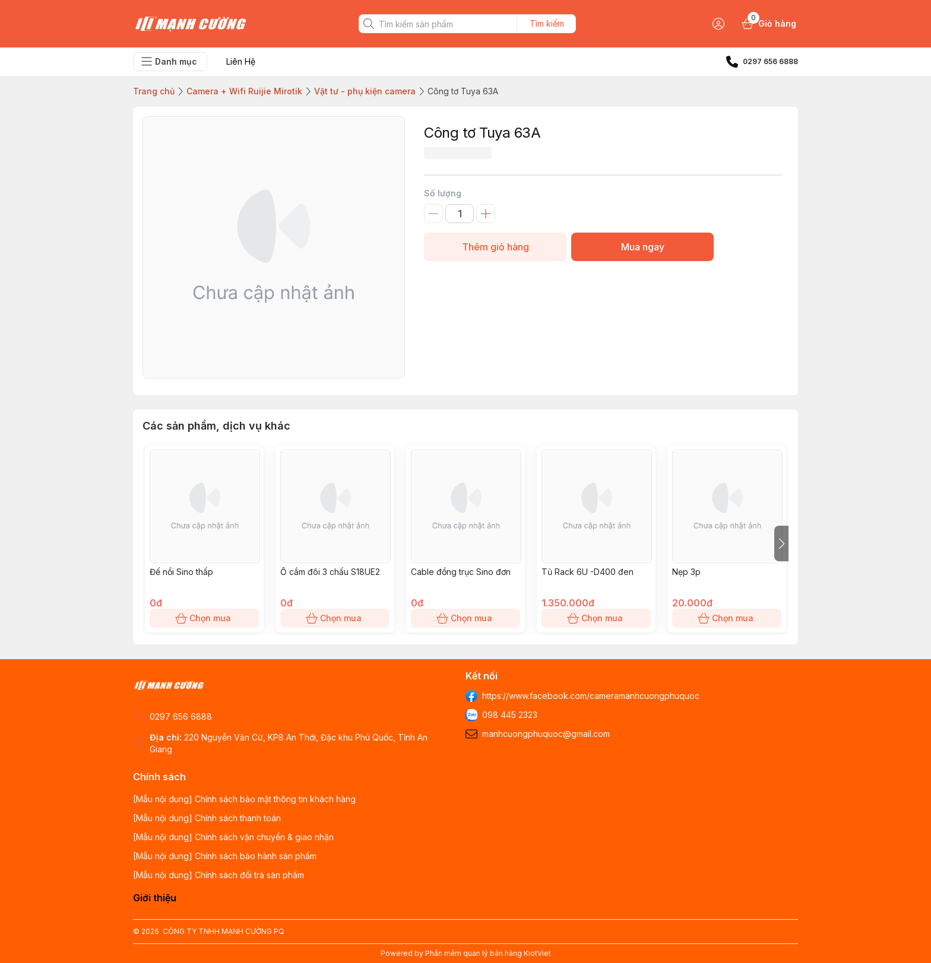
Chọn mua (204, 618)
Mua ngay (642, 247)
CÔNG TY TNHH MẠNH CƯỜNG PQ (223, 931)
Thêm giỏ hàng (495, 247)
